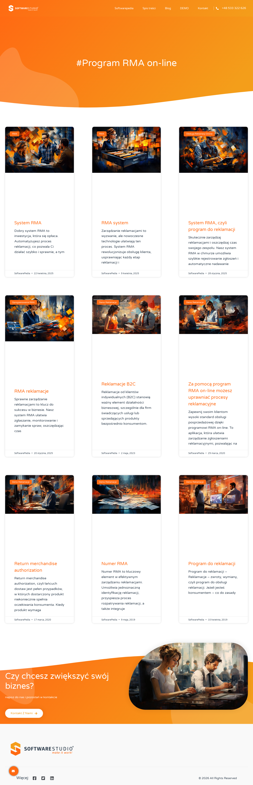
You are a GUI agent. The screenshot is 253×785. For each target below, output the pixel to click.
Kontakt (203, 8)
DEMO (184, 8)
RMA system (114, 223)
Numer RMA (114, 563)
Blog (168, 8)
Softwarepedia (124, 8)
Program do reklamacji (211, 563)
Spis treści (149, 8)
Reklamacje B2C (118, 384)
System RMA (28, 223)
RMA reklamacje (31, 391)
